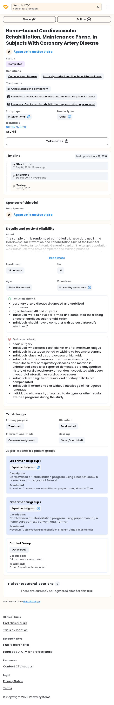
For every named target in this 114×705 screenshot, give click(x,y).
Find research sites (16, 645)
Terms (7, 688)
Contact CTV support (18, 666)
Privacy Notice (13, 681)
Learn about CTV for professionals (27, 652)
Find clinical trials (15, 623)
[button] (22, 76)
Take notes (57, 141)
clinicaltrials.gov (31, 601)
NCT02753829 (16, 127)
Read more (57, 258)
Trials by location (15, 630)
